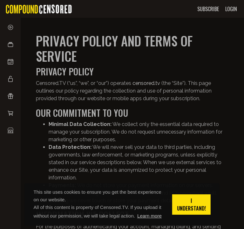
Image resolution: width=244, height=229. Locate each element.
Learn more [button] (149, 216)
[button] (10, 45)
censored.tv (146, 83)
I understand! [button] (191, 204)
